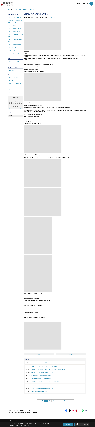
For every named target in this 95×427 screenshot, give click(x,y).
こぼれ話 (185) (12, 50)
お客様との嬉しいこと (53, 17)
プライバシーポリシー (39, 423)
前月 (9, 108)
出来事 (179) (11, 70)
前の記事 (39, 354)
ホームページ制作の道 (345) (14, 31)
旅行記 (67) (11, 80)
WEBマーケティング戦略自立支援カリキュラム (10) (15, 21)
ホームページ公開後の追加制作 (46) (15, 40)
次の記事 (71, 354)
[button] (82, 424)
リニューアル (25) (12, 47)
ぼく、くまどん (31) (13, 89)
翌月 (21, 108)
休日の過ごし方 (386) (13, 77)
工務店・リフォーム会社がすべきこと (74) (15, 62)
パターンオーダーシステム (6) (15, 28)
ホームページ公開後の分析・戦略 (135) (15, 35)
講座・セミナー (77, 3)
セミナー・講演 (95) (13, 25)
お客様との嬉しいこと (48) (14, 54)
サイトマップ (11, 416)
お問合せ (85, 3)
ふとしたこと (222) (13, 86)
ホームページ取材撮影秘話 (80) (15, 44)
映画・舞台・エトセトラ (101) (15, 83)
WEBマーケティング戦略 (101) (15, 17)
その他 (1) (11, 92)
